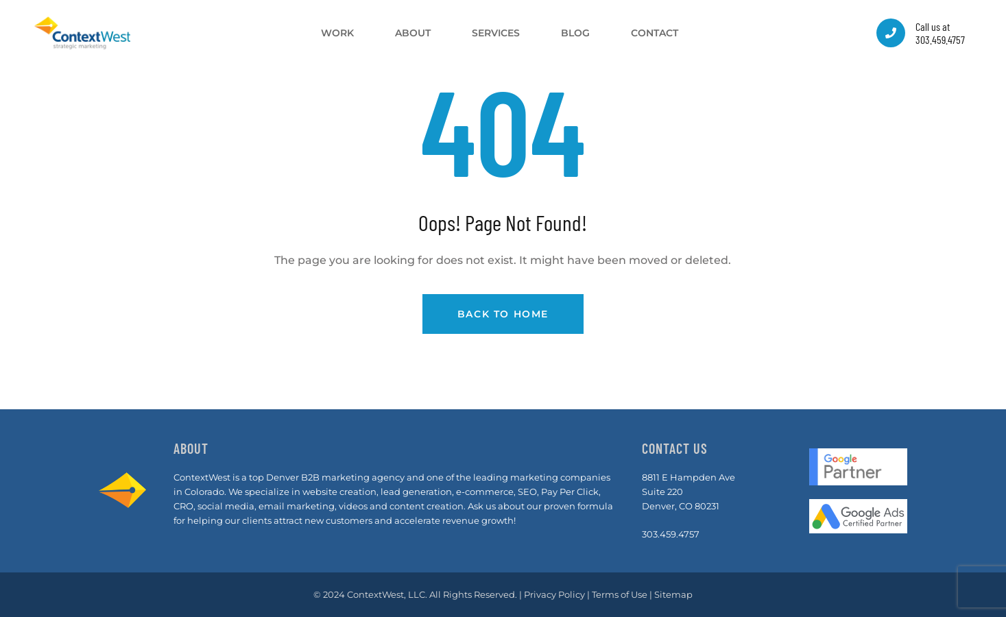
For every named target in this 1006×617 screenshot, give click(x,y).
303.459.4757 (670, 534)
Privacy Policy (554, 594)
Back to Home (503, 314)
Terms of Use (619, 594)
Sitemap (673, 594)
